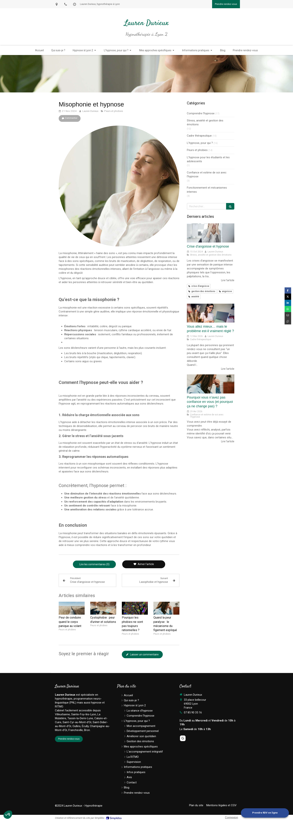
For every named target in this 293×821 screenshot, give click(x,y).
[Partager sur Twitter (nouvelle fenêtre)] (288, 297)
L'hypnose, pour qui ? (200, 143)
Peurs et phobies (197, 150)
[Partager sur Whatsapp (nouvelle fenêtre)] (288, 309)
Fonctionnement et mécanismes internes (207, 189)
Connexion (231, 817)
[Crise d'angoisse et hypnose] (210, 232)
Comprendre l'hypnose (201, 113)
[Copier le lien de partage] (288, 321)
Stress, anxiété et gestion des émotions (205, 122)
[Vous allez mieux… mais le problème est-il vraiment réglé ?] (210, 313)
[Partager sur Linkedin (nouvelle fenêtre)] (288, 303)
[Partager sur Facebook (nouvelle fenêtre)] (288, 290)
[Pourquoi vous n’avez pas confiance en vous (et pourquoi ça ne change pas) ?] (210, 383)
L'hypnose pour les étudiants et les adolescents (208, 159)
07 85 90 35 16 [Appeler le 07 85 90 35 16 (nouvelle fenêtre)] (193, 712)
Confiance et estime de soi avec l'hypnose (206, 174)
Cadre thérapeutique (199, 135)
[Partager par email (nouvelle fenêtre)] (288, 315)
